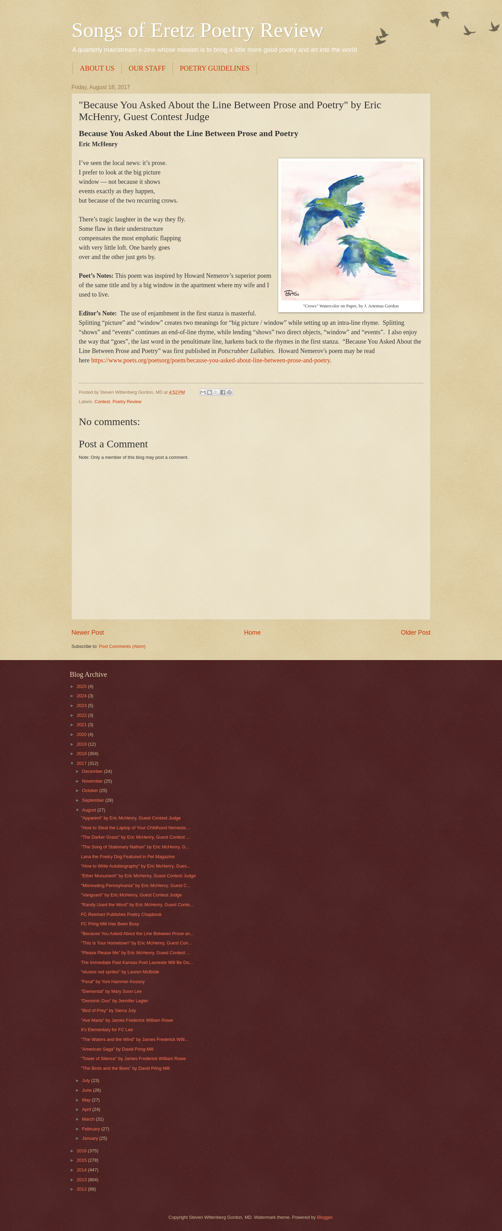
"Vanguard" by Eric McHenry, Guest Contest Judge (131, 894)
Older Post (416, 632)
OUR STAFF (147, 68)
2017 (82, 763)
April (87, 1109)
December (93, 771)
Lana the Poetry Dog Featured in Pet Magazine (128, 856)
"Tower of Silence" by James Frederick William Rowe (133, 1058)
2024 (82, 695)
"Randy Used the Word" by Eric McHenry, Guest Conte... (137, 904)
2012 (82, 1189)
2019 (82, 744)
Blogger (324, 1217)
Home (252, 632)
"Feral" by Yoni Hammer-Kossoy (113, 981)
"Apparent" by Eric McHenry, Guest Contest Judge (131, 818)
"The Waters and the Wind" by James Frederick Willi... (134, 1039)
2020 (82, 734)
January (90, 1138)
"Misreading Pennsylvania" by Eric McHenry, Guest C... (135, 885)
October (90, 790)
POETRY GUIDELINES (215, 68)
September (93, 800)
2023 (82, 705)
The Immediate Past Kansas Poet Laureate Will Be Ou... (137, 962)
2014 (82, 1170)
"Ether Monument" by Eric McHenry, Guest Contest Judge (138, 875)
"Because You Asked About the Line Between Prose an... (137, 933)
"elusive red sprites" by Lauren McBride (120, 971)
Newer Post (87, 632)
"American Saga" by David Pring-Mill (117, 1049)
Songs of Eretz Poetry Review (197, 29)
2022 (82, 715)
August (89, 810)
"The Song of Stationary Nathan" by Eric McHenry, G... (135, 846)
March (89, 1119)
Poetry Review (127, 401)
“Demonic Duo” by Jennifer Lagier (114, 1000)
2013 (82, 1179)
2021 (82, 724)
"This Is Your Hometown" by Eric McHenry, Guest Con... (136, 943)
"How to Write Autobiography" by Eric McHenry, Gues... (135, 866)
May (87, 1100)
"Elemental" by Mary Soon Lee (111, 991)
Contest (102, 401)
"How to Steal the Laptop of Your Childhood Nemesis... (135, 827)
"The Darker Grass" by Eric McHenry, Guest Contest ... (135, 837)
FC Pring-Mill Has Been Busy (110, 923)
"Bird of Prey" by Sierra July (108, 1010)
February (91, 1128)
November (93, 781)
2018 (82, 753)
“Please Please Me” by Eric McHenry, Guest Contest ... (135, 952)
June (87, 1090)
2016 (82, 1150)
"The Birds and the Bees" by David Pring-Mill (125, 1068)
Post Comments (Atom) (122, 646)
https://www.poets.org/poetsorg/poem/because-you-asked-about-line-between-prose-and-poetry (210, 360)
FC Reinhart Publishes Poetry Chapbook (121, 914)
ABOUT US (97, 68)
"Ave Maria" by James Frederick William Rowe (127, 1020)
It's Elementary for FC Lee (107, 1029)
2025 (82, 686)
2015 (82, 1160)
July (86, 1080)
